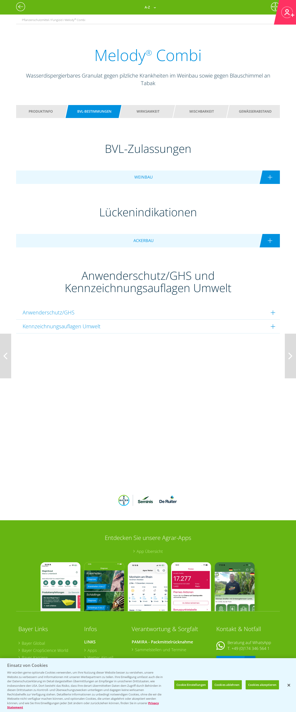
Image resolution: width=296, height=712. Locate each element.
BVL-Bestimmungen (94, 111)
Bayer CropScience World (45, 621)
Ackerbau (96, 649)
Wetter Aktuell (100, 628)
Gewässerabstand (255, 111)
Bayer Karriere (35, 628)
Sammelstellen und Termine (160, 620)
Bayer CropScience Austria (46, 635)
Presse (28, 649)
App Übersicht (150, 522)
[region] (148, 685)
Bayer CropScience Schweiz (47, 642)
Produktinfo (41, 111)
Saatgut (94, 656)
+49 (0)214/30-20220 (250, 650)
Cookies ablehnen (226, 685)
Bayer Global (33, 614)
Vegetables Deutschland (44, 656)
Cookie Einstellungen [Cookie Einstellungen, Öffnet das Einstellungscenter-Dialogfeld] (191, 685)
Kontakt (229, 631)
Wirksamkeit (148, 111)
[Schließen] (289, 685)
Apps (92, 621)
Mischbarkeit (201, 111)
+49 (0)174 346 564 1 (251, 619)
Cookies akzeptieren (262, 685)
